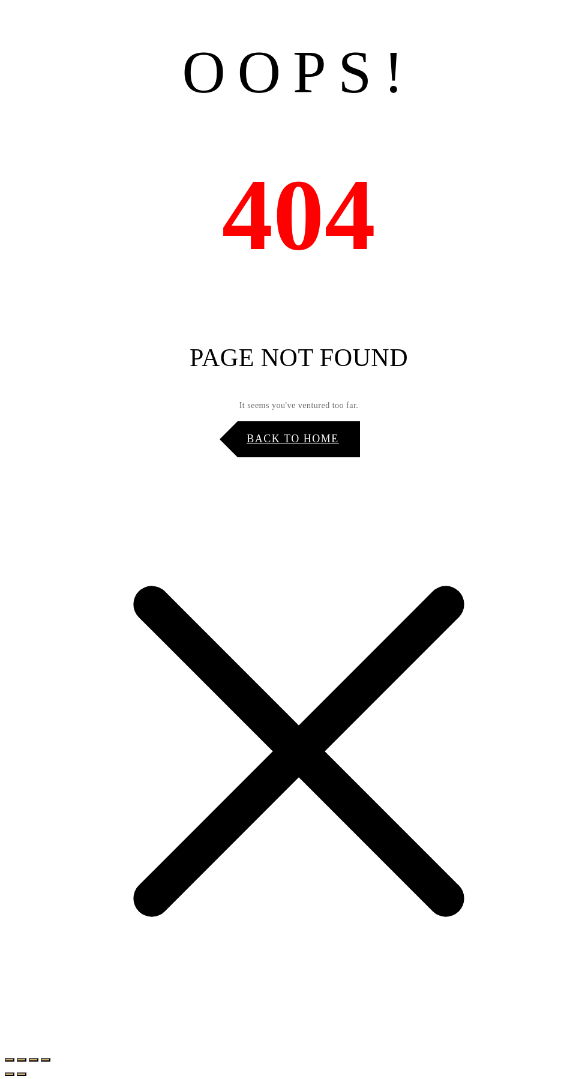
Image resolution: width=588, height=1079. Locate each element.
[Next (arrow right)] (21, 1074)
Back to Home (292, 439)
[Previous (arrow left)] (9, 1074)
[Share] (33, 1060)
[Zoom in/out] (9, 1060)
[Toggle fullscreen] (21, 1060)
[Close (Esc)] (45, 1060)
